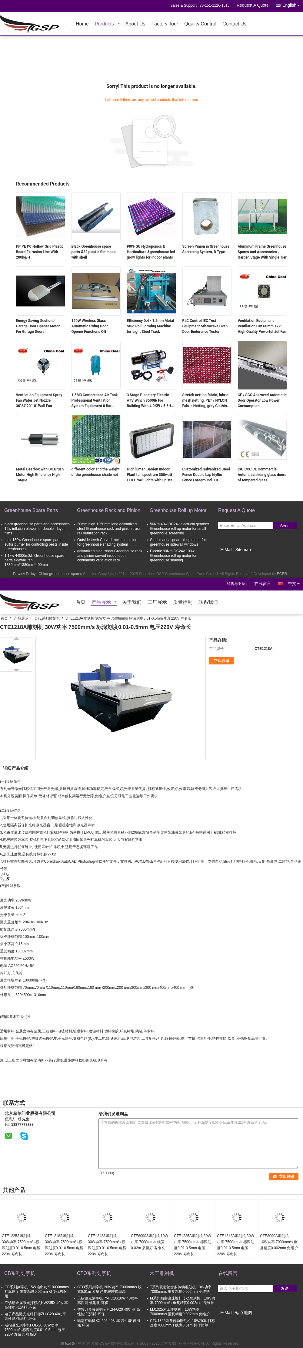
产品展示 (101, 602)
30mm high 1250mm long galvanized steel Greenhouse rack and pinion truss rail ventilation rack (109, 528)
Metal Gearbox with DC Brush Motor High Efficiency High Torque (40, 474)
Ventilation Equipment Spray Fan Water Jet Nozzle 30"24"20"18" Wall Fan (39, 400)
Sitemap (243, 549)
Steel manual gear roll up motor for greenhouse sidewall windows (178, 542)
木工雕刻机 (162, 1273)
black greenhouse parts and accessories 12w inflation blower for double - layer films (37, 528)
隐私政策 (68, 1343)
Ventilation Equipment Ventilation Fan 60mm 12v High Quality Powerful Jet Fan (262, 326)
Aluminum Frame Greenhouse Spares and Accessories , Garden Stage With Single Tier (262, 251)
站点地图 (243, 1312)
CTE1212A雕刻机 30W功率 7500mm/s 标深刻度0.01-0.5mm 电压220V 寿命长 (235, 1245)
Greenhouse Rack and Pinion (108, 510)
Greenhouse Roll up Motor (178, 510)
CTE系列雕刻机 (47, 618)
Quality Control (200, 24)
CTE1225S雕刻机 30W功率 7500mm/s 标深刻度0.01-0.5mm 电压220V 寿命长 (21, 1245)
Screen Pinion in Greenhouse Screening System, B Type (206, 249)
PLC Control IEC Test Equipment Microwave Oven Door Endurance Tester (205, 326)
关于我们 (132, 602)
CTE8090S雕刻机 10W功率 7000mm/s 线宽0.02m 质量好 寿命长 (149, 1242)
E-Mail (226, 549)
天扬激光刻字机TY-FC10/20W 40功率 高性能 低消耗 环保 (107, 1300)
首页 (80, 602)
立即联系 (221, 660)
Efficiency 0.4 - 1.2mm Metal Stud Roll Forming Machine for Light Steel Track (150, 326)
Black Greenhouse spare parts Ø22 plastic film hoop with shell (94, 251)
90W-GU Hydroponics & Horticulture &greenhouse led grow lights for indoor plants (151, 251)
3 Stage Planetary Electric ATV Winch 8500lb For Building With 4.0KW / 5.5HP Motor (150, 401)
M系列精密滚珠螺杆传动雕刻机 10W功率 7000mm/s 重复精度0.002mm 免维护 (182, 1300)
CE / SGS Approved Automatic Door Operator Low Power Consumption (262, 400)
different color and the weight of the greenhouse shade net (96, 472)
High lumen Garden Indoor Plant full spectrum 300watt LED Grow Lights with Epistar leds (150, 475)
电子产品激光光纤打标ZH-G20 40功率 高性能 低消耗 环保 (35, 1316)
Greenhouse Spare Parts (31, 510)
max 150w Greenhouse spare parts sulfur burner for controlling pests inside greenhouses (36, 544)
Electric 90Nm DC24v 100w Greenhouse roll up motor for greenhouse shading (173, 555)
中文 (295, 582)
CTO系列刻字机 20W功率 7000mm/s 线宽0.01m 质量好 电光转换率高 (109, 1289)
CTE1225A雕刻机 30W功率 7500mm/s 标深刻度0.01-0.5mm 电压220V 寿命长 (192, 1245)
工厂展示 (157, 602)
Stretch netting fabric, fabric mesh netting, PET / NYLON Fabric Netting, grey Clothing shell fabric (205, 401)
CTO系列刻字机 (94, 1273)
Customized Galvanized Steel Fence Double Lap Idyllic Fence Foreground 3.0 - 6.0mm (206, 475)
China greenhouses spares (60, 574)
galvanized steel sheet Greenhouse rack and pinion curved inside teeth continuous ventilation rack (109, 555)
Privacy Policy (24, 574)
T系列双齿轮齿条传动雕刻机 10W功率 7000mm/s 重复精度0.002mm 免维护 (180, 1289)
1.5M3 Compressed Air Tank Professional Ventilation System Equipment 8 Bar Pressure (95, 401)
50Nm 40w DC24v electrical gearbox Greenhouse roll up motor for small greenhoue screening (179, 528)
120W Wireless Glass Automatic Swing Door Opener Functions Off (90, 326)
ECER (282, 574)
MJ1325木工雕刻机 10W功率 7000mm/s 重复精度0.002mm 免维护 (180, 1311)
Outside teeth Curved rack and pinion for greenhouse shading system (107, 542)
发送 (285, 1288)
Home (82, 24)
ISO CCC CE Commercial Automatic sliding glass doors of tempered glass (262, 474)
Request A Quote (253, 5)
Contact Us (234, 24)
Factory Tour (165, 24)
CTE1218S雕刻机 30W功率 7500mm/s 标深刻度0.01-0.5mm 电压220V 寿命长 (64, 1245)
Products (104, 24)
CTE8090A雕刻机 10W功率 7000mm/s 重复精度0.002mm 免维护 (279, 1242)
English (292, 4)
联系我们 (208, 602)
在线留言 (262, 583)
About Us (135, 24)
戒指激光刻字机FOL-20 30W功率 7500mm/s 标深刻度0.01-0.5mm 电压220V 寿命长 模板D (35, 1329)
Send (284, 525)
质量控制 (182, 602)
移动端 (225, 1320)
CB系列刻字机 (19, 1273)
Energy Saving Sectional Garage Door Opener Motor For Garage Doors (38, 326)
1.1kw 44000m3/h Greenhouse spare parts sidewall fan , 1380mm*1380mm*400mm (34, 560)
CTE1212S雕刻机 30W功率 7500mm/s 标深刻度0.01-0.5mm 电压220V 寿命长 (107, 1245)
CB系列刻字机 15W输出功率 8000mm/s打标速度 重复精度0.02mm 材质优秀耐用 (37, 1291)
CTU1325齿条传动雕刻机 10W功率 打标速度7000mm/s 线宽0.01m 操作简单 (182, 1323)
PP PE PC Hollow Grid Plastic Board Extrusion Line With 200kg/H (40, 251)
